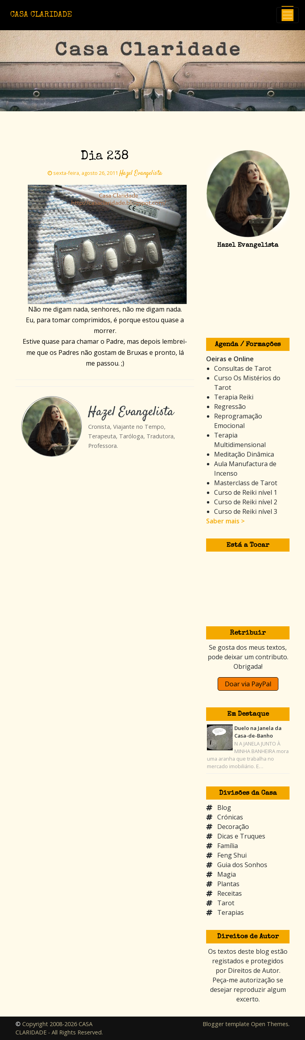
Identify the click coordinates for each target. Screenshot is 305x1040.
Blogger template (226, 1024)
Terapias (230, 912)
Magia (226, 874)
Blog (224, 807)
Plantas (228, 883)
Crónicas (230, 817)
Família (227, 845)
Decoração (233, 826)
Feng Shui (232, 855)
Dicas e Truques (241, 836)
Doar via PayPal (248, 684)
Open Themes (269, 1024)
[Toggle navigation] (287, 15)
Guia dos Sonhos (242, 864)
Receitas (229, 893)
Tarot (225, 903)
